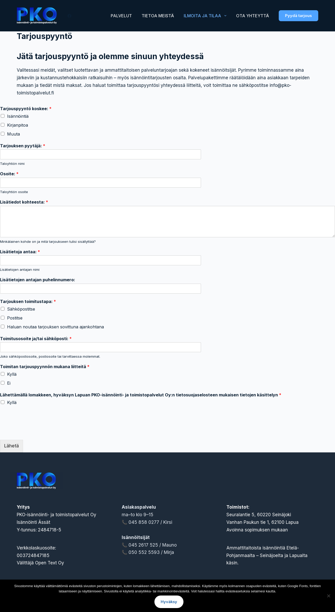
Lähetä (11, 445)
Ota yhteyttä (252, 15)
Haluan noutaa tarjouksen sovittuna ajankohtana (55, 326)
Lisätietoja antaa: (20, 251)
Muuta (13, 134)
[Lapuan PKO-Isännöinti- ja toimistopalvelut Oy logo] (37, 15)
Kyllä (11, 374)
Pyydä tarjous (298, 15)
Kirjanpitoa (17, 125)
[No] (328, 595)
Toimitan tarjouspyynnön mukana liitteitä (45, 366)
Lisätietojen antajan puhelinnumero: (37, 279)
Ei (8, 383)
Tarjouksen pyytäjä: (22, 145)
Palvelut (121, 15)
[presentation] (40, 431)
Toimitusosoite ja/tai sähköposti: (36, 338)
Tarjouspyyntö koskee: (26, 108)
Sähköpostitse (21, 309)
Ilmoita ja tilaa (206, 16)
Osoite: (9, 173)
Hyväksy (169, 601)
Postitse (15, 318)
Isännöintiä (18, 116)
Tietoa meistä (158, 15)
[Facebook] (69, 16)
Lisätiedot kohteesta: (24, 202)
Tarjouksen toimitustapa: (28, 301)
